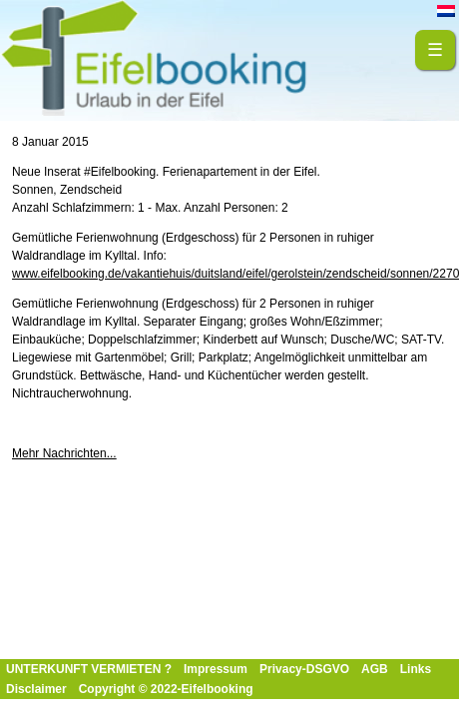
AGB (374, 669)
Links (415, 669)
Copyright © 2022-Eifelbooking (166, 689)
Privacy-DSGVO (304, 669)
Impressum (215, 669)
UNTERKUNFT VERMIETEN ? (89, 669)
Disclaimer (36, 689)
